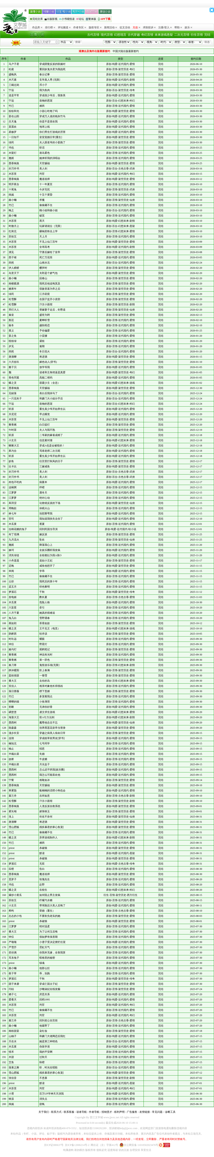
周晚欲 (13, 508)
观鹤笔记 (44, 649)
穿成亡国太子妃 (48, 983)
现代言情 (107, 34)
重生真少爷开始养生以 (52, 408)
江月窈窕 (44, 294)
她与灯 (13, 649)
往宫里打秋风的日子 (51, 461)
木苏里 (13, 173)
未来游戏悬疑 (164, 34)
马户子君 (14, 64)
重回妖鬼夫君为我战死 (52, 69)
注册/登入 (165, 27)
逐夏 (42, 523)
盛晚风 (13, 74)
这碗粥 (13, 487)
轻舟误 (43, 633)
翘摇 (11, 158)
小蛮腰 (43, 335)
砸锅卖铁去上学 (48, 231)
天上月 (43, 236)
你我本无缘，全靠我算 (52, 952)
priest (12, 848)
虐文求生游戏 (47, 712)
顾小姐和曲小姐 (48, 210)
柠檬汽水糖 (45, 900)
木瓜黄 (13, 523)
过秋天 (43, 1057)
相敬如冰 (44, 780)
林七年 (13, 513)
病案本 (43, 482)
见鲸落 (13, 393)
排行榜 (50, 27)
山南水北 (44, 262)
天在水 (13, 1041)
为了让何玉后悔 (48, 931)
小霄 (11, 1093)
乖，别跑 (44, 973)
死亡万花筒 (45, 257)
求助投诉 (149, 27)
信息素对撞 (45, 440)
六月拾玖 (14, 361)
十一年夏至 (45, 184)
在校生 (43, 889)
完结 (207, 34)
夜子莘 (13, 973)
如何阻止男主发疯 (49, 895)
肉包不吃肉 (15, 482)
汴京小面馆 (45, 304)
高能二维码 (45, 377)
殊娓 (11, 194)
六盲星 (13, 607)
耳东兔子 (14, 957)
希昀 (11, 910)
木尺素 (13, 79)
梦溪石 (13, 591)
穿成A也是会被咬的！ (52, 445)
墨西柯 (13, 722)
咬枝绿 (13, 341)
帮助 (178, 27)
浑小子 (43, 84)
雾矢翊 (13, 811)
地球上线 (44, 126)
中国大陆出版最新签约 (126, 51)
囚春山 (43, 278)
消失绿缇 (14, 555)
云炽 (11, 581)
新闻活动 (110, 27)
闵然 (11, 262)
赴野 (42, 884)
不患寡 (43, 1077)
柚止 (11, 748)
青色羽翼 (14, 377)
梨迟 (11, 320)
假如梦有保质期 (48, 936)
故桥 (11, 759)
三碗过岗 (14, 84)
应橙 (11, 868)
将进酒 (43, 356)
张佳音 (13, 1077)
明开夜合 (14, 184)
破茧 (42, 215)
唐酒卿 (13, 356)
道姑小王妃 (45, 560)
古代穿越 (134, 34)
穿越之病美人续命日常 (52, 733)
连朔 (11, 738)
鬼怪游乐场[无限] (49, 665)
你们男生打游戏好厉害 (52, 131)
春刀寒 (13, 665)
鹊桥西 (13, 633)
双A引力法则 (46, 717)
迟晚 (11, 565)
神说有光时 (45, 654)
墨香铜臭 (14, 163)
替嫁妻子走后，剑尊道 (52, 309)
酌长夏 (43, 597)
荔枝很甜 (14, 675)
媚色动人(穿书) (48, 361)
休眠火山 (44, 508)
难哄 (42, 105)
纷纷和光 (14, 111)
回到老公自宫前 (48, 1020)
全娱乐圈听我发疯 (49, 550)
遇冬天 (43, 492)
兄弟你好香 (45, 706)
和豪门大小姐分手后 (51, 398)
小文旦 (13, 440)
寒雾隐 (13, 790)
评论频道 (64, 27)
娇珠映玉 (44, 811)
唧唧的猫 (14, 701)
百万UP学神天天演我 (51, 1093)
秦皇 (11, 314)
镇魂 (42, 962)
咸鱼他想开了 (47, 565)
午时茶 (13, 429)
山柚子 (13, 1036)
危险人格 (44, 602)
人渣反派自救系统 (49, 806)
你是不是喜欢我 (48, 121)
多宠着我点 (45, 696)
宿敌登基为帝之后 (49, 288)
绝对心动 (44, 497)
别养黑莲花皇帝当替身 (52, 727)
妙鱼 (11, 461)
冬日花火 (44, 351)
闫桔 (11, 989)
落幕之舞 (14, 1067)
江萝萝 (13, 492)
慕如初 (13, 623)
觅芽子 (13, 879)
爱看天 (13, 999)
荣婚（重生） (47, 910)
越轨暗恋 (44, 325)
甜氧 (42, 1104)
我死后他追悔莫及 (49, 283)
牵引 (42, 607)
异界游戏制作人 (48, 837)
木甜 (11, 1057)
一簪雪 (43, 675)
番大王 (13, 680)
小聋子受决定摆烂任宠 (52, 942)
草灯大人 (14, 309)
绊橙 (42, 487)
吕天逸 (13, 121)
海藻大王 (14, 717)
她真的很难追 (47, 612)
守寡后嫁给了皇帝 (49, 252)
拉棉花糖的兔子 (18, 529)
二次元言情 (181, 34)
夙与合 (13, 450)
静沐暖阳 (14, 670)
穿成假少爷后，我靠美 (52, 95)
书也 (11, 147)
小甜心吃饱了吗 (48, 111)
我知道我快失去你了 (51, 518)
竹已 (11, 105)
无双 (42, 863)
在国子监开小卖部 (49, 299)
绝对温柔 (44, 926)
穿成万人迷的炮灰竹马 (52, 116)
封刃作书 (14, 168)
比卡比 (13, 466)
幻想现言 (120, 34)
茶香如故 (44, 623)
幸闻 (11, 571)
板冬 (11, 325)
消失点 (43, 1098)
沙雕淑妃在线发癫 (49, 989)
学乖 (42, 571)
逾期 (42, 346)
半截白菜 (14, 753)
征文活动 (125, 27)
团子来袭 (14, 983)
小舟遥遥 (14, 560)
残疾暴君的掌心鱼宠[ (51, 827)
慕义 (11, 330)
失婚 (42, 753)
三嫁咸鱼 (44, 466)
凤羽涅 (13, 503)
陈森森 (13, 727)
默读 (42, 853)
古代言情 (93, 34)
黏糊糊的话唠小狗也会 (52, 790)
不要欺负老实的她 (49, 915)
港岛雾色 (44, 152)
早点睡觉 (44, 414)
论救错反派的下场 (49, 503)
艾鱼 (11, 1062)
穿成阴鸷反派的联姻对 (52, 64)
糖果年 (13, 288)
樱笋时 (43, 267)
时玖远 (13, 638)
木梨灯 (13, 152)
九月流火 (14, 539)
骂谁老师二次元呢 (49, 450)
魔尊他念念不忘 (48, 722)
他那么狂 (44, 968)
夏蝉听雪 (44, 320)
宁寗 (11, 780)
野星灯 (43, 644)
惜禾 (11, 1051)
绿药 (11, 142)
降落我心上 (45, 544)
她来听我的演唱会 (49, 158)
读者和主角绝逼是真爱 (52, 372)
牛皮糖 (43, 759)
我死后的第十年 (48, 581)
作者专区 (79, 27)
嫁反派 (43, 534)
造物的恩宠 (45, 100)
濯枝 (42, 341)
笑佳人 (13, 685)
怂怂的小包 (15, 915)
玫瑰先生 (44, 879)
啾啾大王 (14, 445)
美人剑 (43, 168)
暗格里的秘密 (47, 957)
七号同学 (44, 743)
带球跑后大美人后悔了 (52, 905)
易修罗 (13, 131)
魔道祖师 (44, 179)
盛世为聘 (44, 314)
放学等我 (44, 367)
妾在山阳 (14, 116)
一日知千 (14, 137)
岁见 (11, 346)
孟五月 (13, 586)
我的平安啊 (45, 1051)
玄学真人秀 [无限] (49, 79)
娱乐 (188, 27)
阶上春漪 (44, 670)
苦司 (11, 518)
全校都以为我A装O (50, 555)
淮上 (11, 816)
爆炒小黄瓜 (15, 895)
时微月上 (14, 226)
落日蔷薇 (14, 691)
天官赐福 (44, 163)
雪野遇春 (44, 618)
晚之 (11, 210)
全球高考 (44, 246)
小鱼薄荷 (44, 701)
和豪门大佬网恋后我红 (52, 1036)
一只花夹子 (15, 398)
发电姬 (13, 597)
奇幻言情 (147, 34)
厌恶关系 (44, 994)
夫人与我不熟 (47, 429)
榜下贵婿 (44, 691)
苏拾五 (13, 236)
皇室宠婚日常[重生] (50, 137)
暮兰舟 (13, 795)
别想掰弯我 (45, 513)
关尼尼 (13, 414)
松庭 (11, 69)
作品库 (37, 27)
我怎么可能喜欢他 (49, 774)
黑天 (42, 220)
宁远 (11, 90)
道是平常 (14, 95)
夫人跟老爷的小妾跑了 (52, 142)
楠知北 (13, 743)
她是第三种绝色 (48, 1041)
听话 (42, 147)
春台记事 (44, 74)
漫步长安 (14, 733)
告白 (42, 868)
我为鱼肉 (44, 90)
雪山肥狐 (14, 827)
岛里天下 (14, 273)
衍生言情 (197, 34)
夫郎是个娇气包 (48, 273)
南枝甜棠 (14, 1030)
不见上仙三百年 (48, 241)
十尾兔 (13, 189)
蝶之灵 (13, 382)
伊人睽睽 (14, 267)
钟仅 (11, 644)
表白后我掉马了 (48, 393)
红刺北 (13, 231)
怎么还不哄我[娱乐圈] (52, 769)
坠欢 (42, 539)
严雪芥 (13, 947)
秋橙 (42, 1062)
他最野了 (44, 1025)
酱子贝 (13, 367)
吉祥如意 (44, 795)
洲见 (11, 252)
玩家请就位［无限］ (51, 226)
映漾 (11, 1098)
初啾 (11, 706)
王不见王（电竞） (49, 628)
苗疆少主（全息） (49, 382)
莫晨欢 (13, 126)
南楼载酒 (14, 283)
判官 (42, 173)
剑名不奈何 (45, 816)
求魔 (42, 199)
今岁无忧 (44, 189)
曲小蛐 (13, 199)
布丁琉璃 (14, 534)
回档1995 (44, 999)
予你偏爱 (44, 330)
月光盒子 (44, 764)
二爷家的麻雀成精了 (51, 435)
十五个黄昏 (45, 194)
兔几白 (13, 618)
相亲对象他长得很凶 (51, 685)
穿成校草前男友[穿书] (52, 738)
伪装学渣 (44, 1046)
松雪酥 (13, 299)
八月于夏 (14, 612)
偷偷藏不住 (45, 205)
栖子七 (13, 994)
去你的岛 (44, 680)
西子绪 (13, 257)
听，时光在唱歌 (48, 1067)
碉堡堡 (13, 712)
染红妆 (43, 1030)
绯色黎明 (44, 586)
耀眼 (42, 638)
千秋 (42, 591)
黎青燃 (13, 424)
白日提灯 (44, 424)
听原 (11, 408)
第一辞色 (44, 659)
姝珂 (11, 550)
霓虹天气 (44, 947)
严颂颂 (13, 942)
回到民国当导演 (48, 529)
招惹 (42, 748)
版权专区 (95, 27)
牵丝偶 (13, 952)
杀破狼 (43, 848)
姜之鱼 (13, 335)
